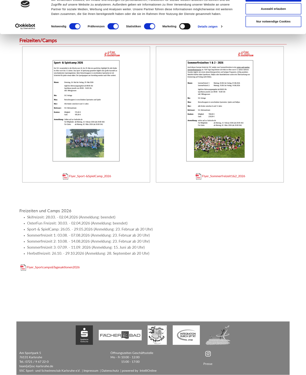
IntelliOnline (148, 370)
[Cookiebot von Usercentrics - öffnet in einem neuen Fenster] (25, 41)
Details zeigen (207, 40)
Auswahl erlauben (273, 23)
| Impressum (89, 370)
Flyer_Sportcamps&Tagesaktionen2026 (50, 267)
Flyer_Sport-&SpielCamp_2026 (86, 176)
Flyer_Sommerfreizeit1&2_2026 (220, 176)
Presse (207, 364)
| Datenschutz (108, 370)
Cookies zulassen (273, 10)
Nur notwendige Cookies (273, 35)
